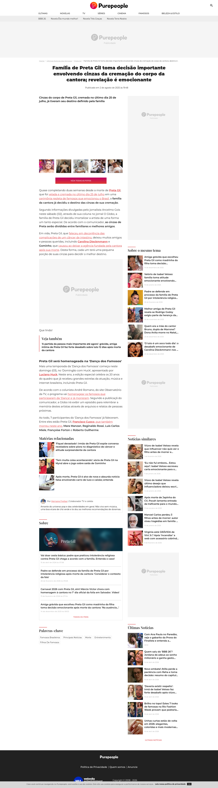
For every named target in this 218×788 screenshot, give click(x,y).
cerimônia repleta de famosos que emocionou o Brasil (74, 198)
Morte (88, 637)
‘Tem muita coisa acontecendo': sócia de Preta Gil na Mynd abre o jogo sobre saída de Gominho (87, 462)
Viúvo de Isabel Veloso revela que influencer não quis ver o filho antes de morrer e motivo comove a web (161, 450)
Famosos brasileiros (50, 637)
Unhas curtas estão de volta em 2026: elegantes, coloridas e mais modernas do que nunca (160, 725)
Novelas (65, 13)
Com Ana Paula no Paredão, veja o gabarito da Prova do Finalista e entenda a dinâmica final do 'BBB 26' (160, 639)
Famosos (144, 13)
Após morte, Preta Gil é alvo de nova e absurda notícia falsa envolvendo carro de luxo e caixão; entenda (88, 478)
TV (84, 13)
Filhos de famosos (49, 642)
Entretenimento (103, 637)
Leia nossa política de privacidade (170, 784)
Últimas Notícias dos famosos (59, 61)
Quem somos (117, 767)
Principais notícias (72, 637)
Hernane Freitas (59, 501)
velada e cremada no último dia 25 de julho (77, 194)
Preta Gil (77, 61)
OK (189, 784)
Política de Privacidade (93, 767)
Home (41, 61)
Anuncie (133, 767)
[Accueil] (109, 5)
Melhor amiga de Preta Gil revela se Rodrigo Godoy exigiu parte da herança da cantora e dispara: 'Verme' (160, 313)
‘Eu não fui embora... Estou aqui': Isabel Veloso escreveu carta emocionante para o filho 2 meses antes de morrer (161, 469)
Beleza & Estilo (171, 13)
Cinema (122, 13)
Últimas (42, 13)
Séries (101, 13)
